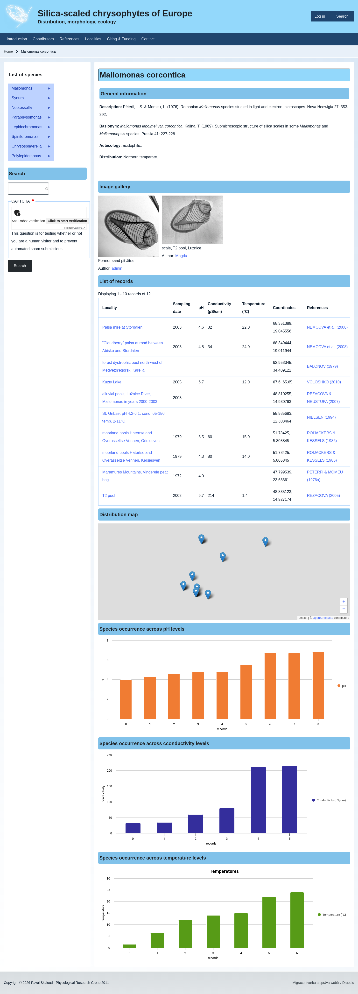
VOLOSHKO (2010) (324, 382)
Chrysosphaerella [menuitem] (29, 147)
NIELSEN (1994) (321, 417)
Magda (181, 256)
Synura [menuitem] (29, 99)
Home (8, 51)
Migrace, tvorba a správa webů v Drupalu (323, 983)
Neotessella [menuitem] (29, 109)
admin (117, 268)
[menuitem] (321, 16)
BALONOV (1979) (322, 366)
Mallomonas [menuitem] (29, 89)
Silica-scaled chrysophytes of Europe (115, 13)
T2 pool (108, 495)
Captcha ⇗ (74, 227)
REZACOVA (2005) (323, 495)
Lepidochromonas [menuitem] (29, 128)
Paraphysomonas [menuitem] (29, 118)
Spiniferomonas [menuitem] (29, 137)
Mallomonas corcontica (143, 74)
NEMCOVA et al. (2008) (327, 327)
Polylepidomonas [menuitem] (29, 157)
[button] (201, 539)
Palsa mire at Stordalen (122, 327)
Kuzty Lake (111, 382)
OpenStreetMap (323, 618)
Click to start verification (67, 221)
